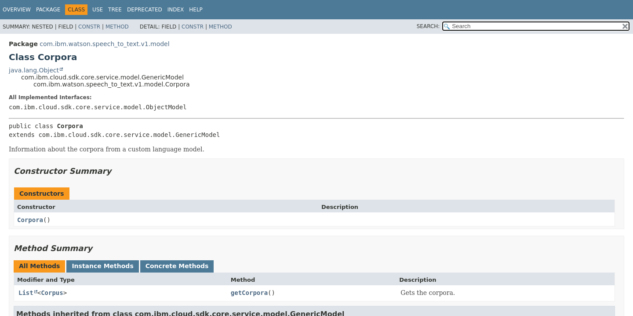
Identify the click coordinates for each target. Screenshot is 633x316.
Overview (17, 10)
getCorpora (249, 292)
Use (97, 10)
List (25, 292)
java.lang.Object (34, 70)
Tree (115, 10)
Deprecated (144, 10)
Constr (89, 27)
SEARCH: (428, 26)
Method (117, 27)
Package (48, 10)
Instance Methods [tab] (102, 265)
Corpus (52, 292)
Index (175, 10)
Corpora (30, 219)
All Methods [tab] (39, 265)
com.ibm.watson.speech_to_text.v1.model (104, 43)
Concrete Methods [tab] (177, 265)
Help (196, 10)
